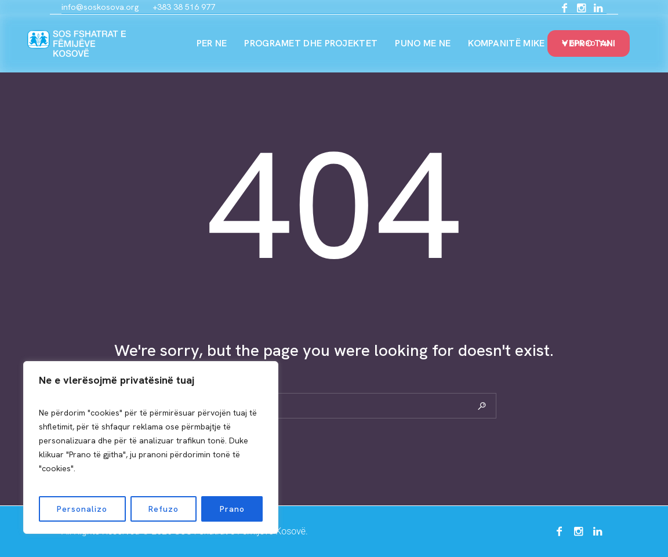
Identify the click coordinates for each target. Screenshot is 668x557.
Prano (232, 509)
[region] (150, 447)
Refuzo (163, 509)
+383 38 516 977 (184, 7)
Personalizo (82, 509)
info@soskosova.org (100, 7)
